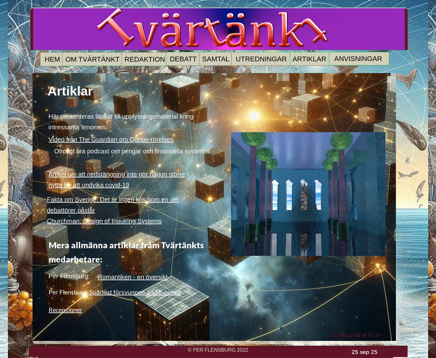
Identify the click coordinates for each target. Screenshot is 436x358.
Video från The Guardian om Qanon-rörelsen (111, 139)
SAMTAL (215, 59)
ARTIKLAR (309, 59)
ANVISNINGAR (358, 59)
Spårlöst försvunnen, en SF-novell (135, 292)
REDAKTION (144, 59)
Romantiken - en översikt (133, 277)
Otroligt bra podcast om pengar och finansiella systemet (132, 151)
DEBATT (183, 59)
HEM (52, 59)
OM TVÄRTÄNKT (92, 59)
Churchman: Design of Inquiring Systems (104, 221)
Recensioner (65, 309)
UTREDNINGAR (261, 59)
